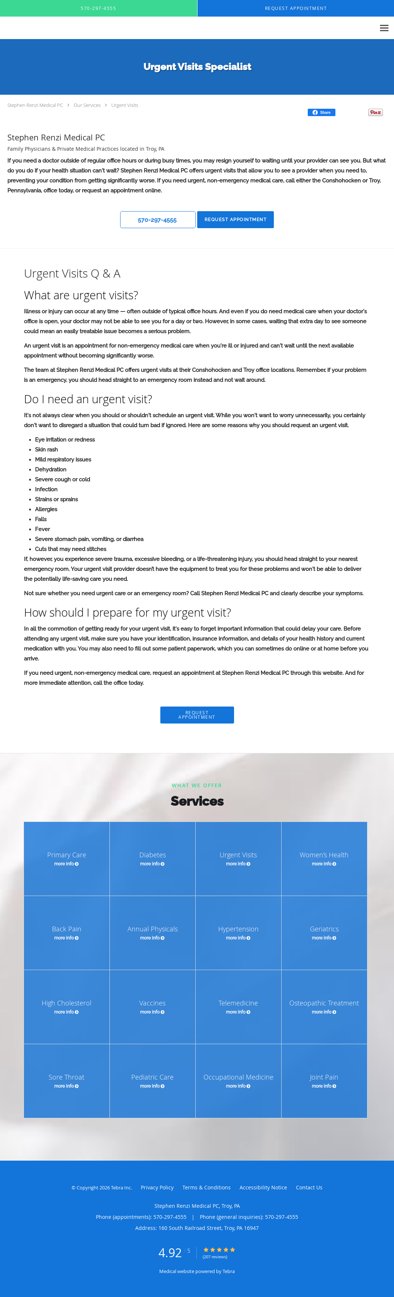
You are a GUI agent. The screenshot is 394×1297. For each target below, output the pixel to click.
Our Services (87, 105)
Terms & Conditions (206, 1187)
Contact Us (309, 1187)
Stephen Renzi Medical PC (35, 105)
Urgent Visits (124, 105)
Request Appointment (234, 219)
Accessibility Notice (263, 1187)
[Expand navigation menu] (384, 28)
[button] (158, 219)
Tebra (229, 1271)
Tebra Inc (121, 1187)
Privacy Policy (157, 1187)
